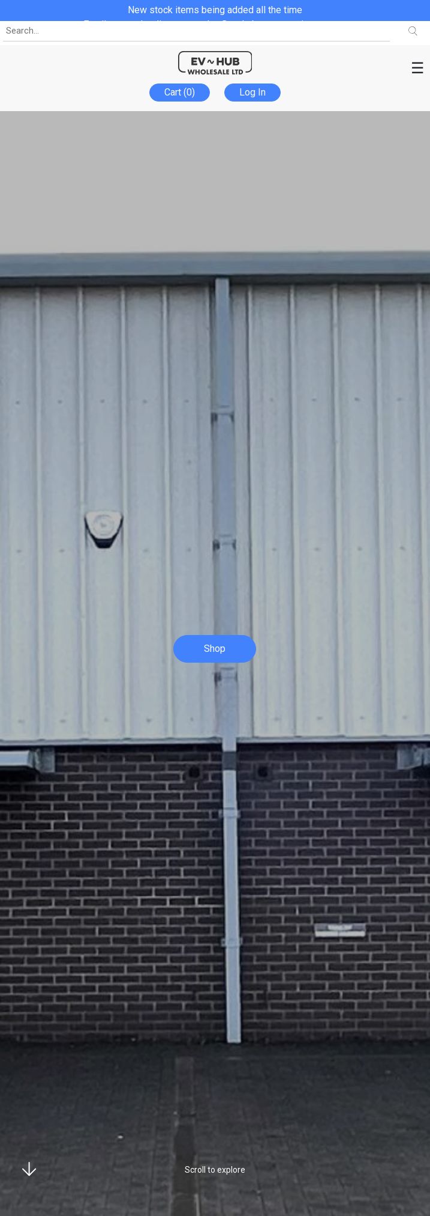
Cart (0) (179, 92)
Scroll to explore (215, 1170)
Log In (252, 92)
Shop (214, 648)
